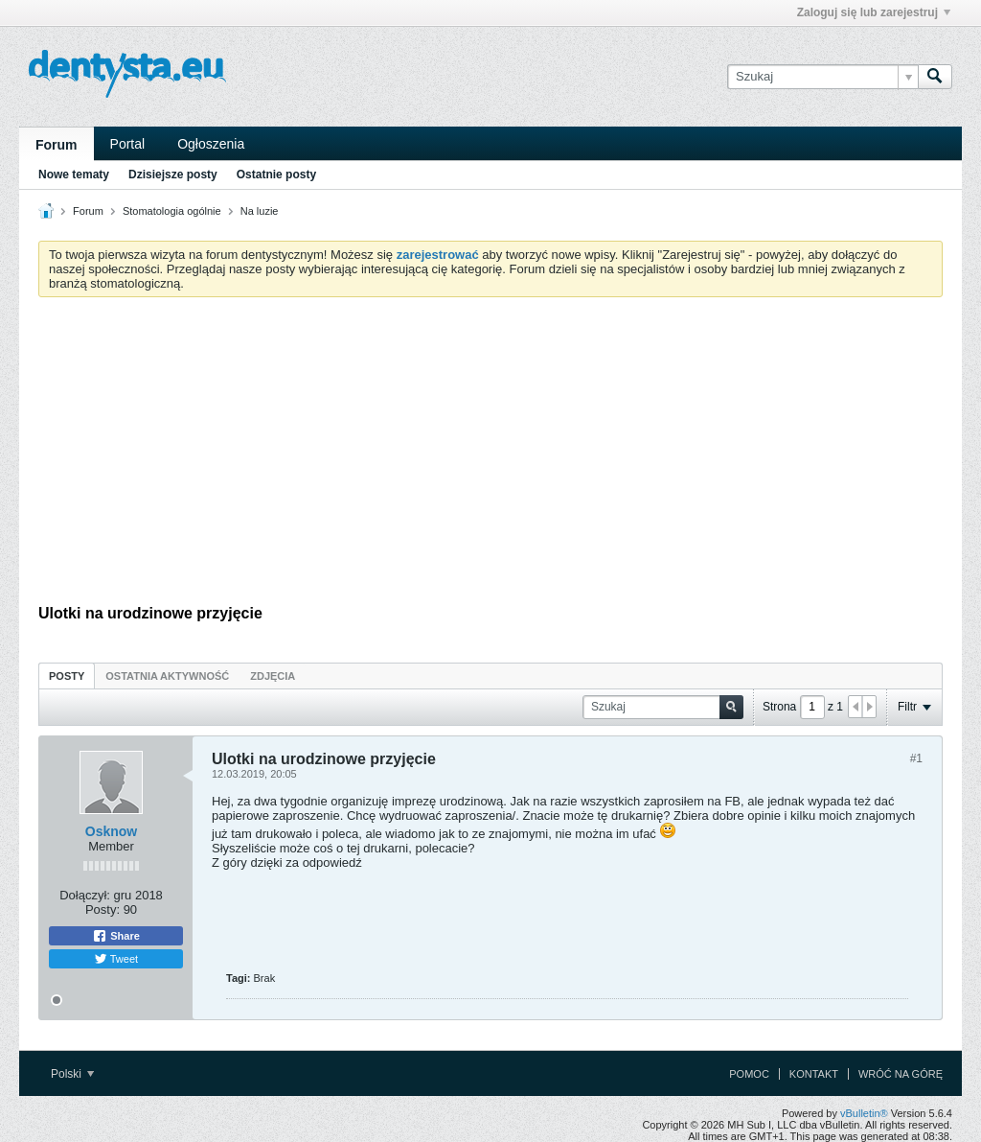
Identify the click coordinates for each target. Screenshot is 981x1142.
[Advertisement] (490, 455)
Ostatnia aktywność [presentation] (167, 676)
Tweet (116, 959)
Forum (56, 144)
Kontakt (813, 1074)
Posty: (102, 909)
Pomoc (749, 1074)
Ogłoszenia (210, 143)
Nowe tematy (73, 174)
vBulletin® (864, 1113)
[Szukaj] (822, 76)
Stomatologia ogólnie (172, 211)
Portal (128, 143)
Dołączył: (84, 895)
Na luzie (259, 211)
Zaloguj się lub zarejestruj (873, 12)
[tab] (66, 675)
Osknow (111, 831)
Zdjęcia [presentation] (272, 676)
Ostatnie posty (276, 174)
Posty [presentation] (66, 676)
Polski (72, 1074)
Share (116, 936)
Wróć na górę (900, 1074)
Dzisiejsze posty (172, 174)
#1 (916, 758)
